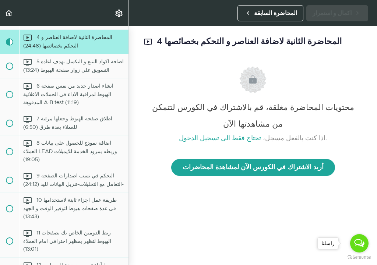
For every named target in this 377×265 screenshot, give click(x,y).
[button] (9, 13)
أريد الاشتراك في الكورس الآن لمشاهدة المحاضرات (253, 167)
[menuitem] (119, 13)
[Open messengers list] (359, 243)
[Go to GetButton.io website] (359, 257)
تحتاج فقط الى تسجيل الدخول (220, 138)
